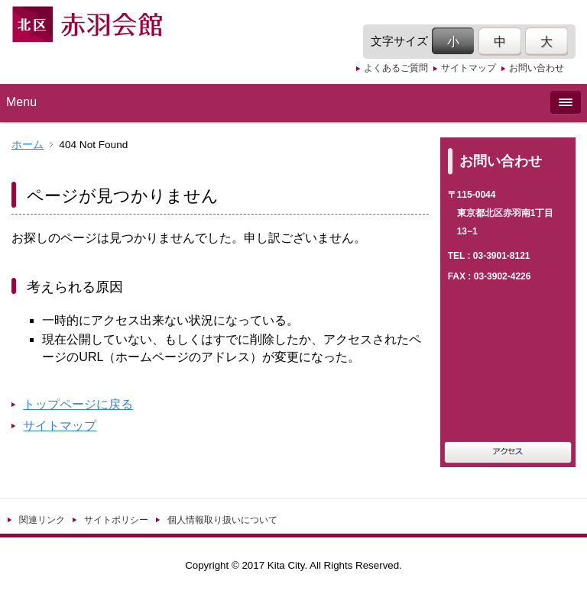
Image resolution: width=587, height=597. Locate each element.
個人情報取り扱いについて (222, 520)
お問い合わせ (536, 68)
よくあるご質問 (396, 68)
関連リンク (42, 520)
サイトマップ (468, 68)
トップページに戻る (78, 404)
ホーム (27, 144)
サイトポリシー (116, 520)
